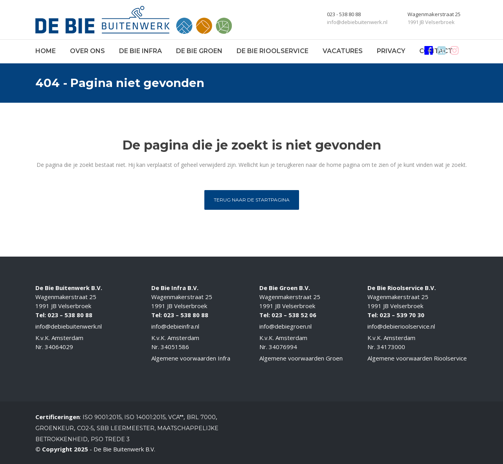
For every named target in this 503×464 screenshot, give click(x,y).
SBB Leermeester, (126, 428)
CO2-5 (85, 428)
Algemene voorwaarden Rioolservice (417, 358)
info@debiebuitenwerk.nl (68, 326)
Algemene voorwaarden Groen (301, 358)
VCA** (176, 417)
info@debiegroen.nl (285, 326)
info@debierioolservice (398, 326)
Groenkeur (54, 428)
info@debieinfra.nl (175, 326)
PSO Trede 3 (110, 439)
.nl (432, 326)
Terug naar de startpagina (252, 200)
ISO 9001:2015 (102, 417)
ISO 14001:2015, (146, 417)
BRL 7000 (201, 417)
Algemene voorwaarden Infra (190, 358)
